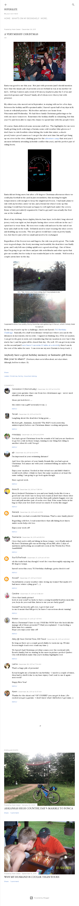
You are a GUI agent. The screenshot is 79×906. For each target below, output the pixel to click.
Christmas (13, 376)
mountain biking (30, 376)
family (20, 376)
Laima (15, 664)
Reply (14, 409)
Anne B (15, 489)
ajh (13, 452)
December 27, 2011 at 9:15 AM (31, 578)
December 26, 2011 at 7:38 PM (31, 489)
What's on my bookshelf (25, 18)
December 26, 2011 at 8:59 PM (33, 537)
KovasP (15, 578)
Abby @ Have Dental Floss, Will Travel (29, 639)
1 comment (14, 813)
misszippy (16, 434)
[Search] (73, 4)
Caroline (15, 593)
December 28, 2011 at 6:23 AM (58, 639)
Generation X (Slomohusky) (24, 389)
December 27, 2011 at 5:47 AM (38, 558)
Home (7, 18)
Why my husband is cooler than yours (31, 877)
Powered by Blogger (39, 897)
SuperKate (10, 9)
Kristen (15, 618)
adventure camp (52, 138)
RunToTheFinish (19, 557)
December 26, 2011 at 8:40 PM (31, 512)
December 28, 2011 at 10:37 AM (30, 692)
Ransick (15, 512)
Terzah (15, 414)
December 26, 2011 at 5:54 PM (30, 414)
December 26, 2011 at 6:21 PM (33, 435)
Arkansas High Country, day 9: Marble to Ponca (38, 808)
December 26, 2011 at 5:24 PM (49, 389)
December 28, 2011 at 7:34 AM (30, 664)
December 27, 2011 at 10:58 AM (31, 594)
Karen (14, 691)
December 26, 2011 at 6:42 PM (27, 453)
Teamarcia (16, 537)
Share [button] (6, 372)
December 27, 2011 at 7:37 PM (30, 619)
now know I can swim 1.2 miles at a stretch (40, 345)
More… (44, 18)
